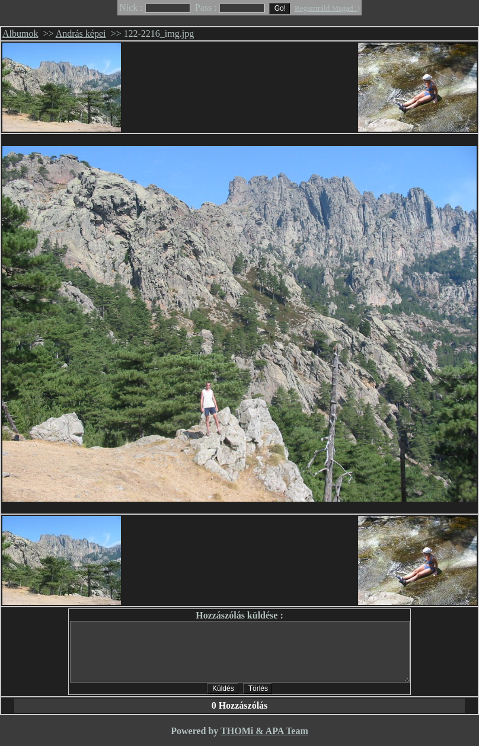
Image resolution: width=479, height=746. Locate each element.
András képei (81, 33)
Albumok (20, 33)
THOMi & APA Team (264, 731)
